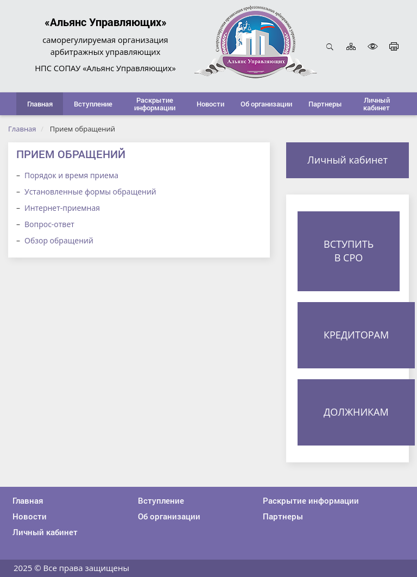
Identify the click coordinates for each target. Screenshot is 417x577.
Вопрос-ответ (49, 224)
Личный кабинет (347, 159)
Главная (22, 129)
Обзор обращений (58, 240)
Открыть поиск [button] (330, 46)
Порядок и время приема (71, 175)
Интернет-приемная (62, 208)
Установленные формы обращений (90, 191)
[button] (93, 103)
